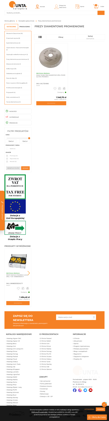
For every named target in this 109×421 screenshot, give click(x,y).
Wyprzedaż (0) (14, 158)
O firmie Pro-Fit (45, 354)
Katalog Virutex (12, 400)
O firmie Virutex (45, 356)
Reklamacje (44, 394)
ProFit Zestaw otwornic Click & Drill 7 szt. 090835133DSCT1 (17, 275)
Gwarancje (44, 389)
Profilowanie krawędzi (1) (14, 87)
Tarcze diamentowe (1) (13, 102)
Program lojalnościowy (82, 346)
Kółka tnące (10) (11, 68)
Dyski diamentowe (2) (13, 43)
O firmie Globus (45, 359)
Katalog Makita (12, 379)
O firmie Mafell (45, 341)
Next (29, 273)
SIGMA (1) (12, 148)
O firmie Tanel (45, 361)
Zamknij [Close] (100, 409)
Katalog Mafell (12, 377)
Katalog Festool (12, 356)
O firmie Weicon (46, 369)
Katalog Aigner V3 (13, 341)
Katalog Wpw (12, 405)
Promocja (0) (14, 155)
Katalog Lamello (13, 372)
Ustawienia (89, 409)
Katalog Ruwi (11, 395)
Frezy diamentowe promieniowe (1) (17, 59)
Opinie (76, 343)
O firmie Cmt (44, 343)
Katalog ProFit (12, 390)
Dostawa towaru (46, 386)
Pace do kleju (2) (11, 78)
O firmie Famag (45, 351)
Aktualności (78, 341)
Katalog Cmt (11, 346)
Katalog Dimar (12, 351)
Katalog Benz (11, 343)
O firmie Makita (45, 349)
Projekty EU (78, 359)
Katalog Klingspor (13, 369)
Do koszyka (18, 303)
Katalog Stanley (12, 397)
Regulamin (78, 354)
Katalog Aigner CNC (14, 338)
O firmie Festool (46, 338)
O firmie (76, 338)
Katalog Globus (12, 361)
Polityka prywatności (81, 349)
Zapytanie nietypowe (81, 356)
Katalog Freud (12, 359)
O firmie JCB (44, 367)
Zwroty (42, 391)
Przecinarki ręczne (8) (13, 38)
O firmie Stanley (46, 364)
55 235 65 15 (79, 384)
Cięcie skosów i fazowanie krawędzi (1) (17, 48)
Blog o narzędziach (80, 351)
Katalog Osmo (12, 382)
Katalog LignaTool (13, 374)
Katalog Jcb (11, 367)
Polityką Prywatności (40, 412)
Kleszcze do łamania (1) (13, 64)
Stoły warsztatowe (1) (13, 97)
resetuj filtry (13, 168)
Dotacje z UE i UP (46, 396)
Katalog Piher (11, 385)
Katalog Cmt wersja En (15, 349)
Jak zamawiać (45, 381)
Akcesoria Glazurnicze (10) (14, 33)
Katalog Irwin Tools (13, 364)
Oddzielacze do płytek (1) (14, 73)
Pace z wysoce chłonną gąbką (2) (16, 83)
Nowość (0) (13, 161)
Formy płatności (46, 383)
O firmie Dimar (45, 346)
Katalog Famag (12, 354)
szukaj (25, 168)
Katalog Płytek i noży (14, 387)
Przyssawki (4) (10, 92)
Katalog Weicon (12, 402)
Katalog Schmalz (13, 392)
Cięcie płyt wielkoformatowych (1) (17, 54)
